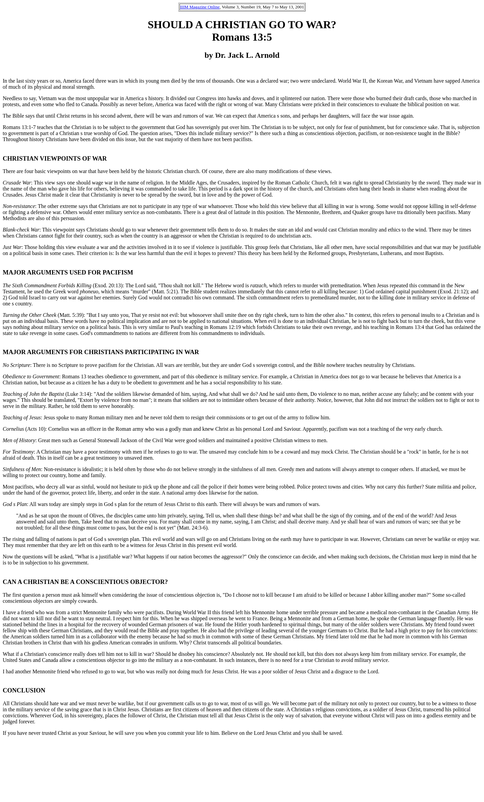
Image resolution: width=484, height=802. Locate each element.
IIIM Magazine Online (200, 6)
